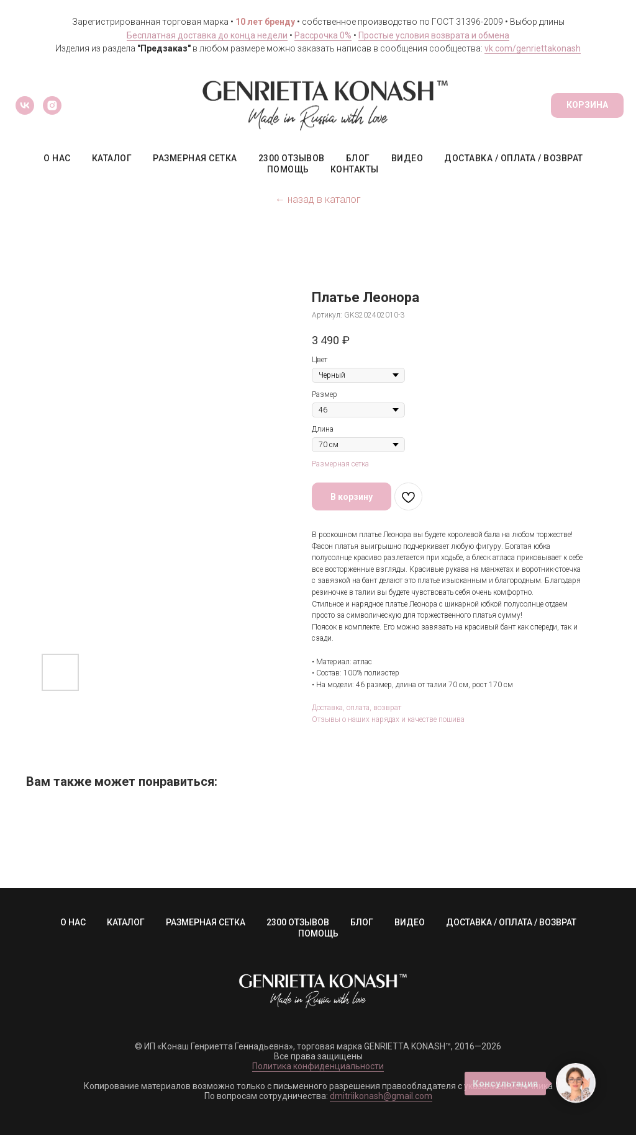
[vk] (25, 105)
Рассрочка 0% (323, 35)
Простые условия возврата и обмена (433, 35)
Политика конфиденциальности (318, 1066)
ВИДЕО (407, 158)
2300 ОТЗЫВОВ (291, 158)
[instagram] (52, 105)
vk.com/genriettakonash (532, 48)
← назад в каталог (318, 199)
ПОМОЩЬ (288, 169)
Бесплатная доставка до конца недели (207, 35)
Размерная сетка (340, 464)
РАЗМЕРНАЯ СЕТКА (195, 158)
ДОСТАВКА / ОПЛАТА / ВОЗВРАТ (513, 158)
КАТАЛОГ (112, 158)
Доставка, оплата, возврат (356, 707)
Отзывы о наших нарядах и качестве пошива (388, 719)
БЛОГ (358, 158)
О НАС (57, 158)
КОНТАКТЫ (354, 169)
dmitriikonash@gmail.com (381, 1096)
